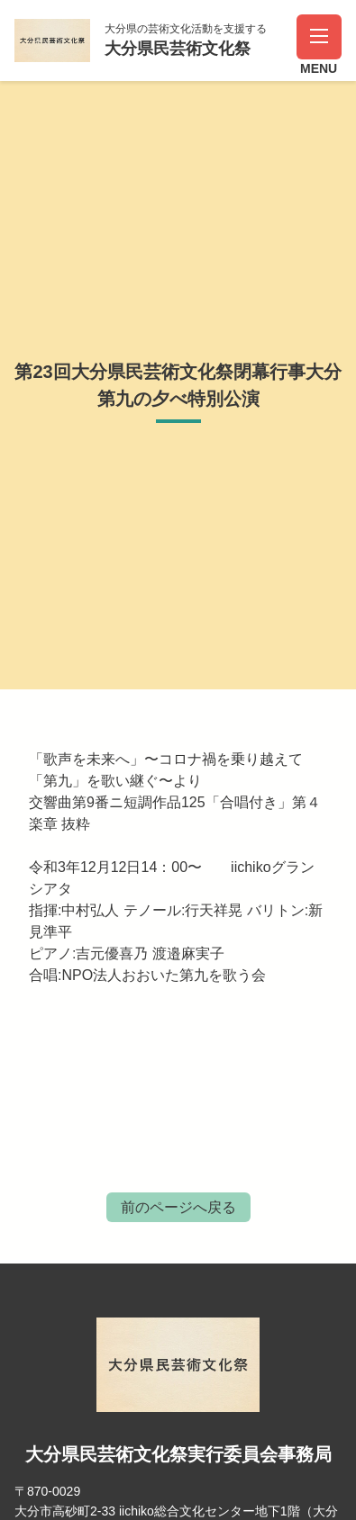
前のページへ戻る (178, 1207)
